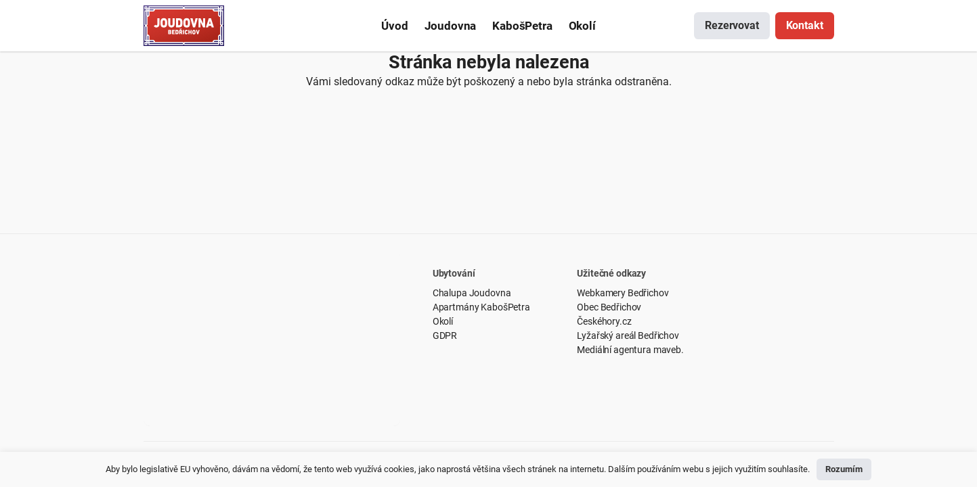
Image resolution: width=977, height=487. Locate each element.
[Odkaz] (184, 25)
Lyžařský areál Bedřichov (628, 335)
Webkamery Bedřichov (622, 292)
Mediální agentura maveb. (630, 349)
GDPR (445, 335)
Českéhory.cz (604, 321)
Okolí (443, 321)
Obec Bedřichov (609, 307)
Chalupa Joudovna (472, 292)
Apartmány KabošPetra (481, 307)
